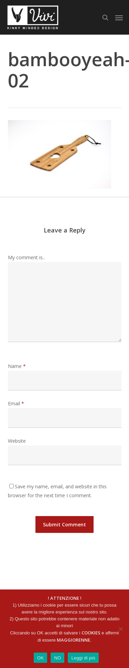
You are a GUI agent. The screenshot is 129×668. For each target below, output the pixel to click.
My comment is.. (26, 257)
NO (57, 657)
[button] (119, 17)
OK (40, 657)
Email (16, 403)
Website (17, 441)
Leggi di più (83, 657)
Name (17, 366)
